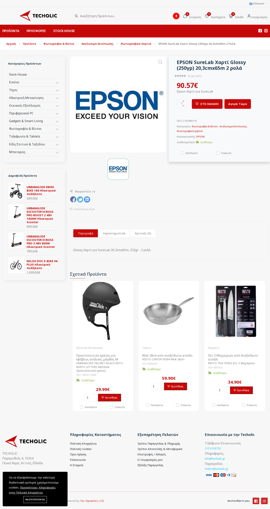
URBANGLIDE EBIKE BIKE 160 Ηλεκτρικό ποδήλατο (41, 190)
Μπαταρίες (17, 152)
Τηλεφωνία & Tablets (24, 136)
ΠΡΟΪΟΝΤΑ (10, 31)
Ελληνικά (258, 3)
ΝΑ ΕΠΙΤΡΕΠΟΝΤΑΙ (35, 499)
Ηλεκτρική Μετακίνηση (26, 98)
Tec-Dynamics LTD (92, 505)
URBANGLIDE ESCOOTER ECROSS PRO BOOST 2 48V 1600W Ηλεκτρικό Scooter (40, 215)
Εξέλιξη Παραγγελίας (150, 465)
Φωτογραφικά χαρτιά (136, 44)
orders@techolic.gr (216, 469)
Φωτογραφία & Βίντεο (59, 44)
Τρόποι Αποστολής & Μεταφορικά (159, 449)
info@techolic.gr (215, 458)
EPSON (200, 136)
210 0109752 (213, 448)
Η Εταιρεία (76, 465)
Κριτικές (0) (143, 233)
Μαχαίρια (213, 347)
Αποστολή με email (82, 209)
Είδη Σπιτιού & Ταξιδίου (27, 144)
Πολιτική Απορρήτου (83, 443)
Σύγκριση (226, 152)
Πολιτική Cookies (81, 449)
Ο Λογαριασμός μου (150, 460)
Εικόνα (14, 82)
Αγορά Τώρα (237, 104)
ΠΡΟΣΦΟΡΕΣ (36, 31)
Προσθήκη (109, 397)
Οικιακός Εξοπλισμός (25, 105)
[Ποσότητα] (91, 398)
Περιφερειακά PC (21, 113)
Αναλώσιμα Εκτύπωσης (97, 44)
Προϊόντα (30, 44)
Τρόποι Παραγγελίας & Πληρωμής (158, 443)
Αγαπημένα (191, 152)
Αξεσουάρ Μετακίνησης (89, 347)
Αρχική (11, 44)
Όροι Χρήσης (78, 454)
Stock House (18, 74)
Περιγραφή (85, 233)
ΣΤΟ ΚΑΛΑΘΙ (207, 104)
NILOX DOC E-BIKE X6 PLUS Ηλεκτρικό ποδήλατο (42, 264)
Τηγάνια (146, 347)
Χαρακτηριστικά (114, 233)
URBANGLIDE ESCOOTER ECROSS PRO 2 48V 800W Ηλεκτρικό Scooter (41, 241)
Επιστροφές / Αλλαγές (151, 454)
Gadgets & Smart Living (26, 121)
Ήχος (13, 90)
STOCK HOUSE (64, 31)
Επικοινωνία (78, 460)
